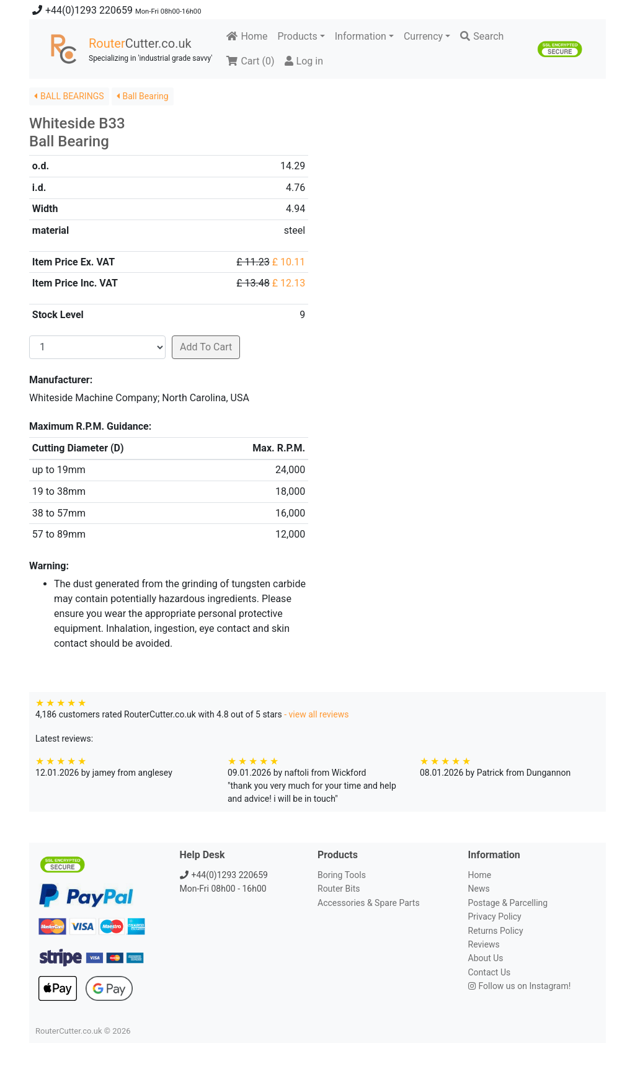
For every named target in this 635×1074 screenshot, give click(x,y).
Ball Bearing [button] (143, 96)
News (479, 889)
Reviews (484, 944)
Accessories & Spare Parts (369, 903)
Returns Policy (495, 931)
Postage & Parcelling (508, 903)
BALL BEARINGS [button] (69, 96)
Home (246, 36)
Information (360, 36)
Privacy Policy (495, 916)
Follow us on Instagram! (519, 986)
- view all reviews (316, 714)
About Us (486, 958)
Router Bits (339, 889)
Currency (423, 36)
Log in (304, 61)
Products (297, 36)
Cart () (250, 61)
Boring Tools (342, 875)
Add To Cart (206, 347)
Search (482, 36)
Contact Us (489, 972)
